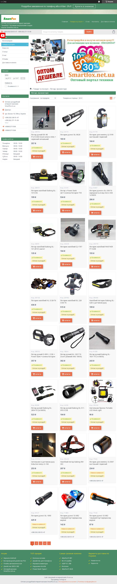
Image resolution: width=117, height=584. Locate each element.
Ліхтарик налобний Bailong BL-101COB (43, 192)
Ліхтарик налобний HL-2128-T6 (43, 300)
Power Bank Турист (40, 569)
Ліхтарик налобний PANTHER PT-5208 (101, 248)
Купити (38, 157)
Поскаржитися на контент (67, 582)
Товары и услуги (76, 21)
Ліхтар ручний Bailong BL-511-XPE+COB (72, 409)
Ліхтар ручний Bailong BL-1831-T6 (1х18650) (99, 355)
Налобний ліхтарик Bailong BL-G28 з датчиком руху (101, 301)
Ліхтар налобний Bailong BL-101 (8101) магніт (42, 248)
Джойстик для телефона (42, 561)
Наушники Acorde (39, 566)
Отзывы (5, 59)
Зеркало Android (10, 558)
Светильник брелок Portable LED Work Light (100, 409)
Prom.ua (70, 577)
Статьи (4, 52)
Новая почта (95, 560)
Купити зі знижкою (84, 6)
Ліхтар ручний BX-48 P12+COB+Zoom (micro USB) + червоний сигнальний (43, 137)
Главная (65, 21)
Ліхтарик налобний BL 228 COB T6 (71, 301)
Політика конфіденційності (87, 582)
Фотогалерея (7, 41)
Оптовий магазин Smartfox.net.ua (10, 570)
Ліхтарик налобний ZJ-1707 (71, 247)
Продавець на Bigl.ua (58, 580)
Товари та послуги (40, 89)
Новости (5, 48)
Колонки (65, 566)
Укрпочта (94, 563)
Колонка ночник (39, 558)
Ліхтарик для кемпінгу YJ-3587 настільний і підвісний (101, 463)
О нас (88, 21)
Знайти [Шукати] (88, 32)
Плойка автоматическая (13, 563)
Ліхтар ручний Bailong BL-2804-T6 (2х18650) (41, 409)
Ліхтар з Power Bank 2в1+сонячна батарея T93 (71, 192)
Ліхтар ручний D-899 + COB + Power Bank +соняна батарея (43, 355)
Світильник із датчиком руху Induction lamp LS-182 (43, 463)
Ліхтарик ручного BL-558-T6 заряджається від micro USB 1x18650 (101, 193)
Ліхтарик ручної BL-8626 (70, 135)
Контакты (95, 21)
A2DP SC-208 (66, 563)
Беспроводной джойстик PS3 (15, 561)
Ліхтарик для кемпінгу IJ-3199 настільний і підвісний (101, 136)
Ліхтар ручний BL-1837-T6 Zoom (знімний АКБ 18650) (71, 355)
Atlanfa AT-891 (67, 558)
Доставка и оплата (108, 21)
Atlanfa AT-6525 (67, 569)
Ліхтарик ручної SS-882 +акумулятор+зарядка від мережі (71, 518)
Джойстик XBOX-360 (11, 566)
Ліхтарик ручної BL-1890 (41, 516)
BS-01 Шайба (67, 561)
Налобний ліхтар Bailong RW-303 (72, 463)
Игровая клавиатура (40, 563)
